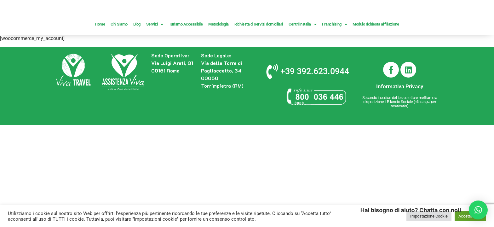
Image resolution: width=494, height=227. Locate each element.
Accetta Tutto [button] (470, 216)
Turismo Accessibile (186, 49)
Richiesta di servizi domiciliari (258, 49)
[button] (478, 210)
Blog (137, 49)
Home (100, 49)
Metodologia (218, 49)
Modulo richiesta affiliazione (376, 49)
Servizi (154, 49)
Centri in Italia (303, 49)
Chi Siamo (119, 49)
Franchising (334, 49)
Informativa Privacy (399, 111)
